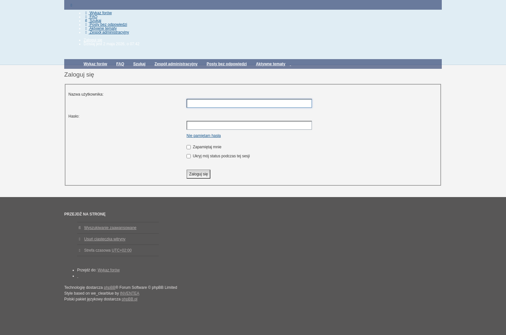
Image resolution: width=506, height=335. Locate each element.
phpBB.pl (129, 299)
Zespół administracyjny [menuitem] (106, 32)
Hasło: (73, 116)
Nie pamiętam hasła (204, 135)
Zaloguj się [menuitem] (93, 40)
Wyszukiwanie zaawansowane (110, 227)
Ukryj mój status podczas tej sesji (218, 156)
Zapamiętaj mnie (204, 147)
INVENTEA (129, 293)
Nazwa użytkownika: (86, 94)
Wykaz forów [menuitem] (98, 13)
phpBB (110, 287)
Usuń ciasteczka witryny (105, 239)
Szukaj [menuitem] (92, 20)
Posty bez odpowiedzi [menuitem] (105, 24)
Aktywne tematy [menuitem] (100, 28)
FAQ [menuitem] (90, 17)
